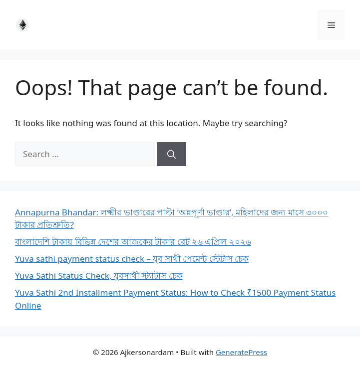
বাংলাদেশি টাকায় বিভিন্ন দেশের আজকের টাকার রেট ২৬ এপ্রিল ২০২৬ (133, 241)
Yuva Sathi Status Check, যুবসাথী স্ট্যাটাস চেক (99, 275)
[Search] (171, 154)
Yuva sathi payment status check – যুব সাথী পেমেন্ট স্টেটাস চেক (132, 258)
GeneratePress (241, 352)
